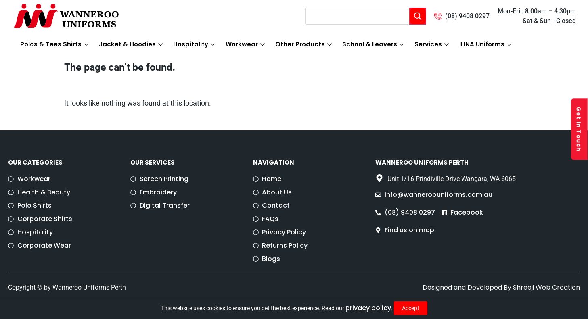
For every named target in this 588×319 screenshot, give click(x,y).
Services (431, 44)
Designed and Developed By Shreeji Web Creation (501, 287)
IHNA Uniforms (485, 44)
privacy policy (368, 308)
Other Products (303, 44)
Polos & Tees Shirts (54, 44)
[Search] (417, 16)
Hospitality (194, 44)
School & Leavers (373, 44)
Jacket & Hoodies (131, 44)
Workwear (245, 44)
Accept (410, 308)
